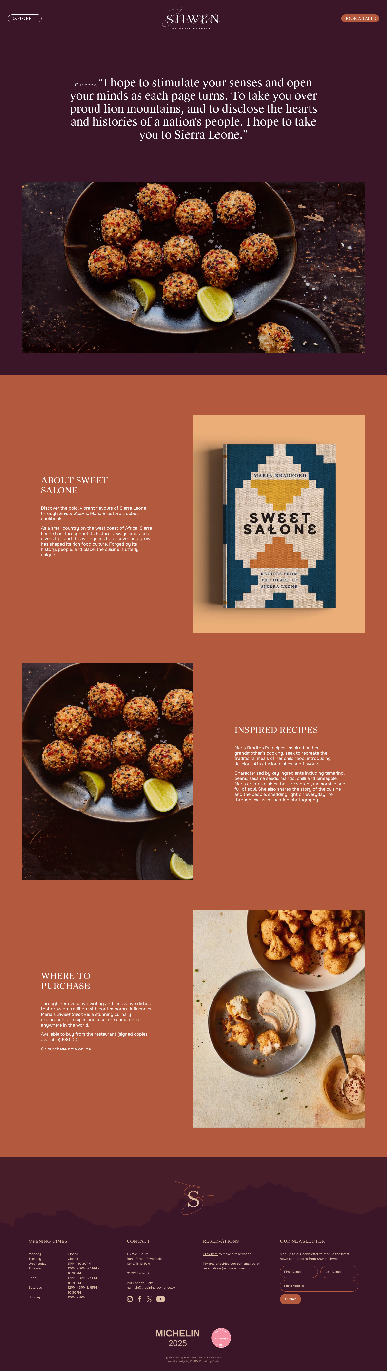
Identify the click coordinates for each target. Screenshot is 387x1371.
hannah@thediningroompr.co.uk (151, 1287)
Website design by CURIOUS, (185, 1361)
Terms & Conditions (210, 1357)
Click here (210, 1254)
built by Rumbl (211, 1361)
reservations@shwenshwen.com (227, 1268)
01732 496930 (138, 1273)
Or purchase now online (66, 1049)
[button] (25, 18)
